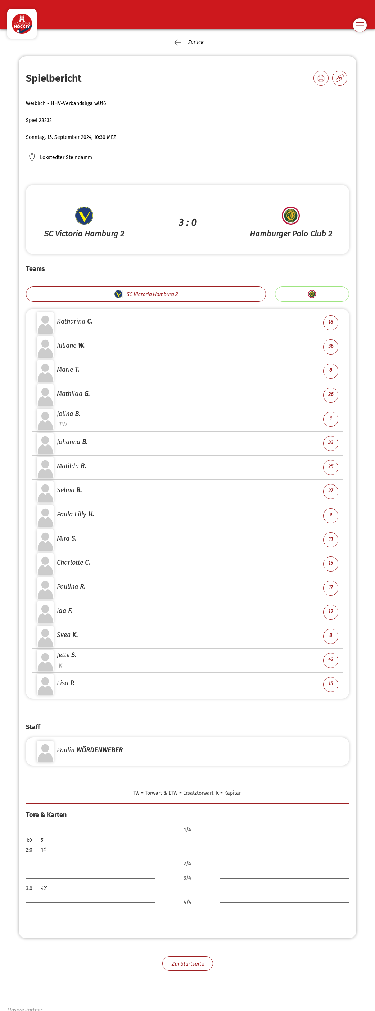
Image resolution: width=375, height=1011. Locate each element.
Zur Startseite (187, 963)
